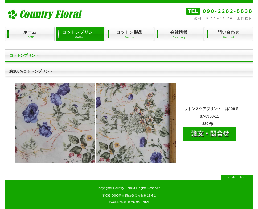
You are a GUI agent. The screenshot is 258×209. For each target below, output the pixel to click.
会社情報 (179, 34)
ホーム (29, 34)
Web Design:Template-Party (129, 201)
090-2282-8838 (228, 11)
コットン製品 (129, 34)
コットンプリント (80, 34)
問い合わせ (228, 34)
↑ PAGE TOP (237, 177)
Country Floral (123, 188)
